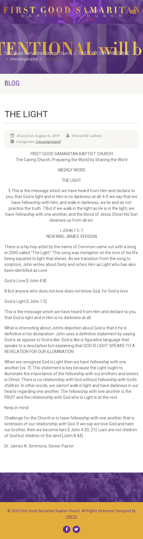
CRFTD (71, 517)
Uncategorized (48, 141)
